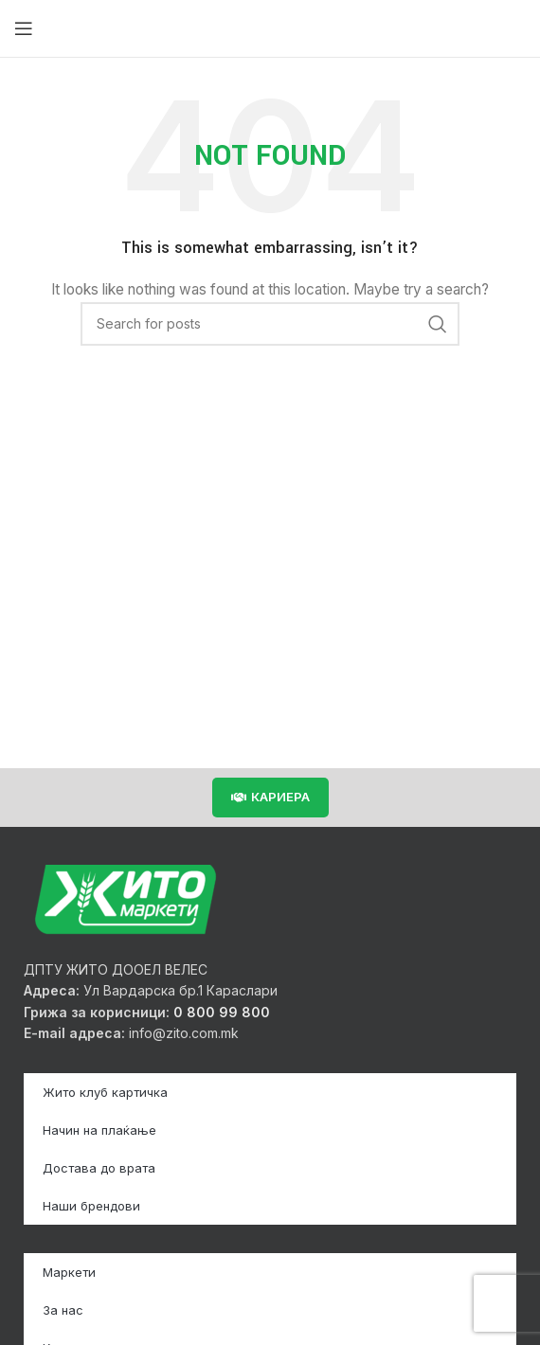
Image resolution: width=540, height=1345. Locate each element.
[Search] (270, 324)
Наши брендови (91, 1205)
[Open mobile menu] (24, 28)
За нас (63, 1310)
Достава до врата (99, 1167)
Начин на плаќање (99, 1130)
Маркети (69, 1272)
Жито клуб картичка (105, 1092)
